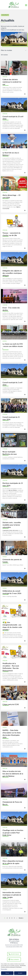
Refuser (7, 973)
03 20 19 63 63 (15, 954)
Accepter (20, 973)
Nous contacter (15, 959)
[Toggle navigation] (26, 4)
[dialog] (14, 969)
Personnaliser (4, 969)
